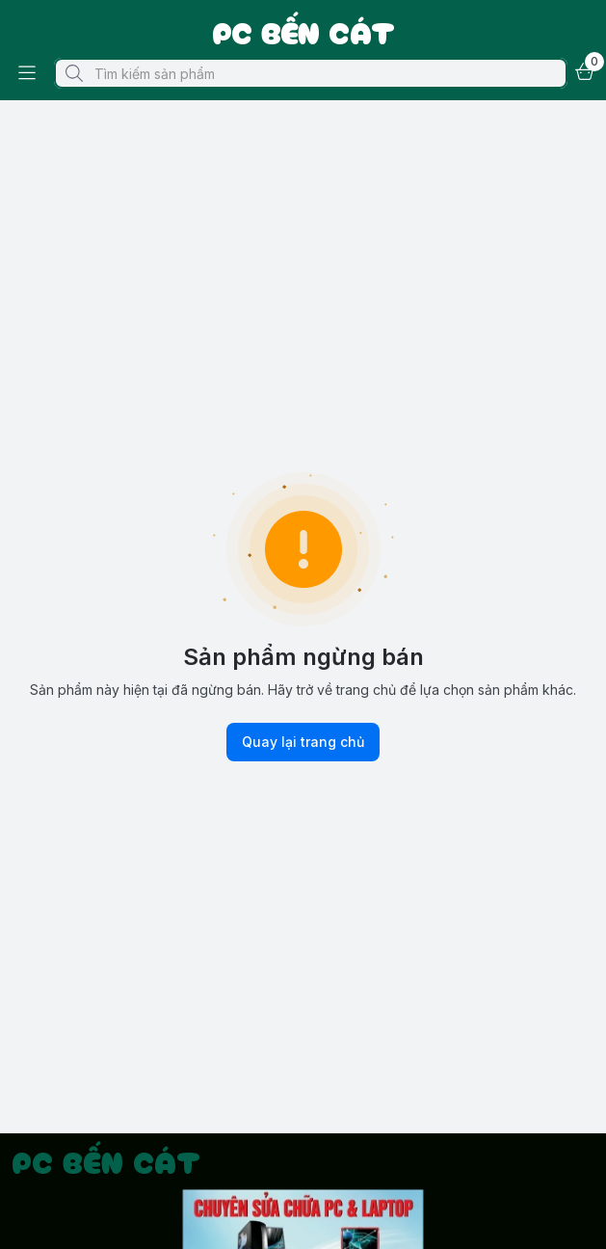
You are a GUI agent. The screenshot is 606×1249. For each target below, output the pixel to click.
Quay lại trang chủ (303, 742)
